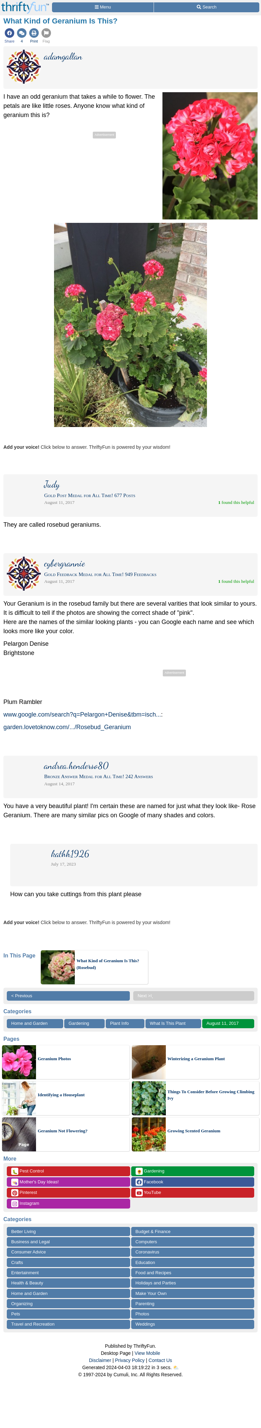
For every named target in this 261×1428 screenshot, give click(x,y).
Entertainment (25, 1272)
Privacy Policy (129, 1360)
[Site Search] (206, 7)
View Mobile (147, 1353)
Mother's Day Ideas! (35, 1182)
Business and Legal (30, 1241)
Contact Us (160, 1360)
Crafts (17, 1262)
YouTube (148, 1192)
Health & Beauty (27, 1282)
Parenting (145, 1303)
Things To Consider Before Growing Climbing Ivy (211, 1095)
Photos (142, 1313)
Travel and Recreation (32, 1324)
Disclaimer (100, 1360)
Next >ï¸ (147, 995)
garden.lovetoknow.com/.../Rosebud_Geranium (67, 727)
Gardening (79, 1023)
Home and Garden (29, 1023)
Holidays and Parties (156, 1282)
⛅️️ (176, 1367)
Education (145, 1262)
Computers (146, 1241)
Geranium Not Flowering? (63, 1130)
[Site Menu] (103, 7)
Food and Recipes (154, 1272)
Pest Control (27, 1171)
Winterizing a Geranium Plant (196, 1058)
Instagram (25, 1203)
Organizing (22, 1303)
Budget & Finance (153, 1231)
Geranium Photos (54, 1058)
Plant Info (119, 1023)
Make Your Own (151, 1293)
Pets (15, 1313)
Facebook (149, 1182)
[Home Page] (25, 4)
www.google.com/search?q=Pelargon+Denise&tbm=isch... (82, 714)
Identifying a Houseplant (61, 1094)
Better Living (23, 1231)
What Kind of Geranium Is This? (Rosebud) (107, 964)
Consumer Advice (28, 1251)
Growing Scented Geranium (194, 1130)
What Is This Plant (168, 1023)
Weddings (145, 1324)
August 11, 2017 (223, 1023)
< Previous (21, 995)
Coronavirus (147, 1251)
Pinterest (24, 1192)
